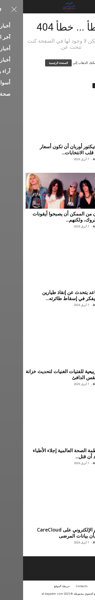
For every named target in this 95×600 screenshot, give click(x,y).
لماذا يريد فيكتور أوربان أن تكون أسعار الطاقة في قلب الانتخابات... (54, 149)
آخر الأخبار (84, 206)
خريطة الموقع (39, 587)
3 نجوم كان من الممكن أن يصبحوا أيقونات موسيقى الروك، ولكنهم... (50, 216)
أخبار (87, 139)
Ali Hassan (78, 159)
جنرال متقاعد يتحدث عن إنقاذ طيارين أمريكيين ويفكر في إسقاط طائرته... (55, 296)
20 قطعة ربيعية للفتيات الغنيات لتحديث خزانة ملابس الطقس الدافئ (47, 375)
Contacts (58, 587)
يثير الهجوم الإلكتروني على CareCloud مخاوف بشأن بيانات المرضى (53, 533)
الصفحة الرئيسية (35, 62)
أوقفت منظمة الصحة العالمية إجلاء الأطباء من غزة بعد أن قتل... (51, 454)
